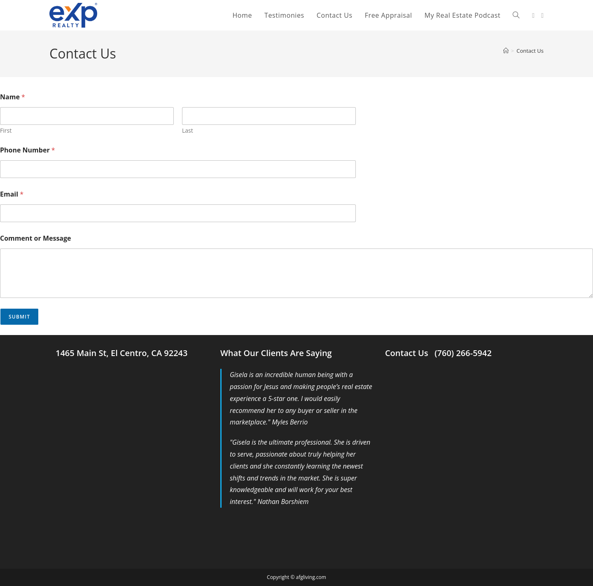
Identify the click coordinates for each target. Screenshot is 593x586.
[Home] (506, 50)
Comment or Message (35, 238)
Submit (19, 316)
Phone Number (27, 150)
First (6, 130)
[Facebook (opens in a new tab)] (533, 15)
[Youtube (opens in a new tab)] (542, 15)
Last (187, 130)
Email (11, 194)
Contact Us (530, 50)
